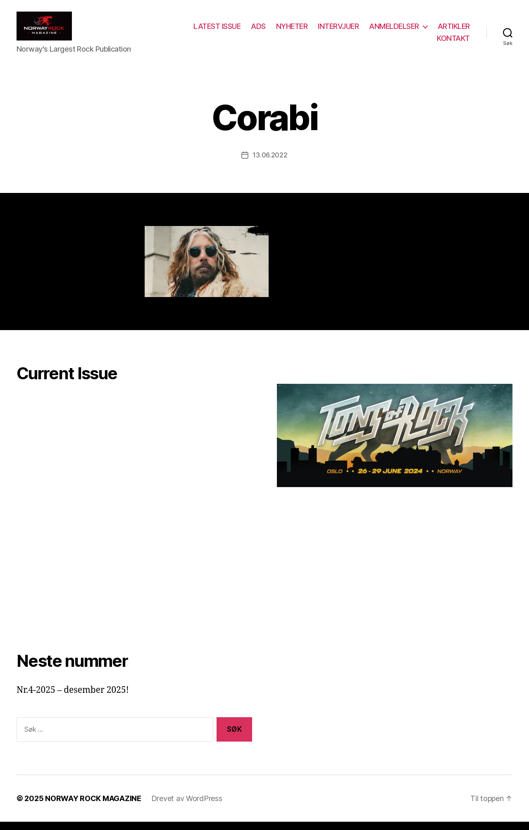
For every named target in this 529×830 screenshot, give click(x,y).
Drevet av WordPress (186, 806)
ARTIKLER (410, 42)
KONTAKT (453, 42)
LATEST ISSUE (259, 30)
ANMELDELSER (437, 30)
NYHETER (334, 30)
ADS (300, 30)
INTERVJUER (380, 30)
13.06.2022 (270, 163)
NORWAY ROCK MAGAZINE (93, 806)
